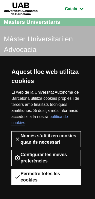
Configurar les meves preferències (40, 157)
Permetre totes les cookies (37, 177)
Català (78, 8)
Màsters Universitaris (32, 22)
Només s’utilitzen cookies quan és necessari (45, 139)
